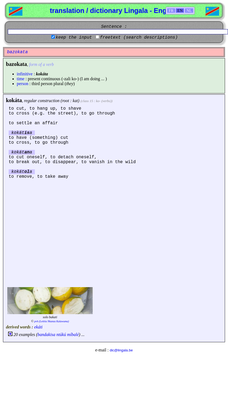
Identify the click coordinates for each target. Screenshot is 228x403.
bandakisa (46, 334)
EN (180, 10)
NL (189, 10)
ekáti (38, 327)
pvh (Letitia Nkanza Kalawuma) (51, 321)
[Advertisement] (50, 232)
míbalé (73, 334)
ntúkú (61, 334)
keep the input (74, 37)
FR (171, 10)
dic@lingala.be (121, 350)
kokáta (14, 100)
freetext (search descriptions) (139, 37)
